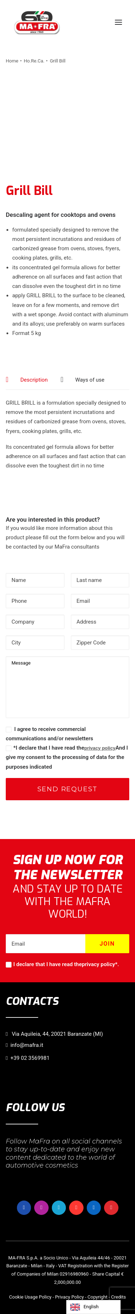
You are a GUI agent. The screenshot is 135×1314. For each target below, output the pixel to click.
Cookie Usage (23, 1297)
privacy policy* (99, 964)
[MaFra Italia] (37, 22)
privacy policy (100, 748)
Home (12, 61)
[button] (118, 22)
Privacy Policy (69, 1297)
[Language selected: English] (93, 1307)
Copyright (97, 1297)
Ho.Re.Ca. (34, 61)
